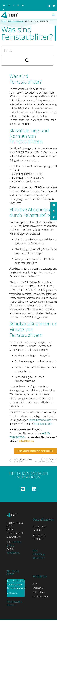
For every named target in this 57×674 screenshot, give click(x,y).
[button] (53, 14)
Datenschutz (38, 592)
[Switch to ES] (23, 5)
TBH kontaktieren (41, 596)
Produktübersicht (43, 424)
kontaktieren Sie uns (40, 420)
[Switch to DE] (3, 5)
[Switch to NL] (3, 9)
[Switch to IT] (13, 5)
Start (3, 21)
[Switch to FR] (18, 5)
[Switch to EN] (8, 5)
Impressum (38, 587)
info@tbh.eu (26, 441)
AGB (35, 583)
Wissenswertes (15, 21)
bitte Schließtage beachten (39, 554)
